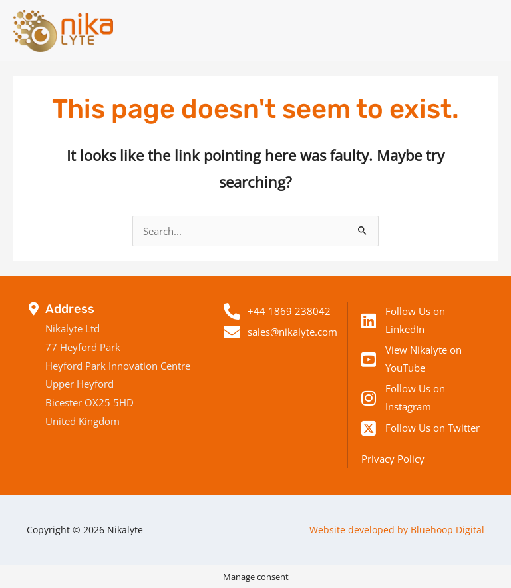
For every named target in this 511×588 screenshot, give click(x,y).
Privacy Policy (393, 458)
